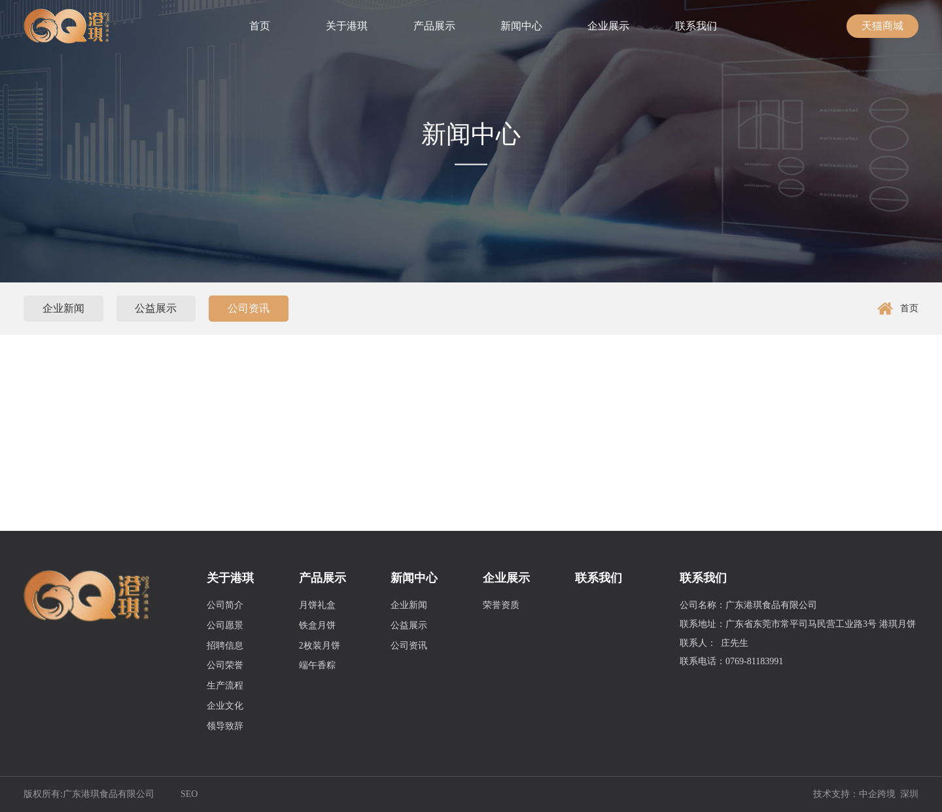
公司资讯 (249, 308)
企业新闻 (63, 308)
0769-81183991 (754, 661)
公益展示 (156, 308)
